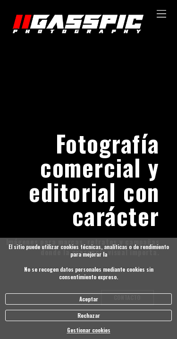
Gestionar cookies (88, 330)
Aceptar (88, 299)
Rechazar (88, 315)
